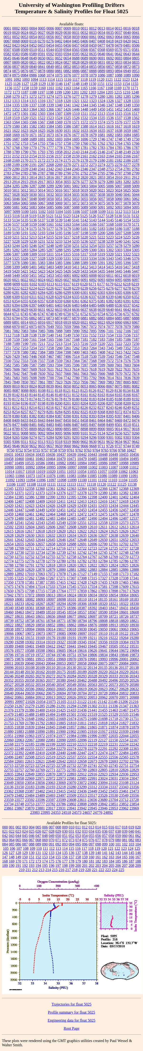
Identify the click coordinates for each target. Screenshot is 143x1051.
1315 (33, 101)
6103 (42, 284)
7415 (118, 352)
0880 (50, 71)
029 (58, 831)
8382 (33, 416)
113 (58, 848)
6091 (84, 280)
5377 (7, 263)
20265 (29, 676)
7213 (58, 344)
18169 (123, 599)
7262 (76, 348)
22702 (124, 761)
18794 (82, 621)
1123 (126, 79)
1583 (41, 126)
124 (130, 848)
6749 (58, 314)
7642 (16, 373)
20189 (82, 672)
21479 (9, 714)
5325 (16, 258)
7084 (33, 331)
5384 (50, 263)
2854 (110, 177)
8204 (84, 403)
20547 (61, 685)
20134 (92, 668)
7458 (41, 356)
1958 (58, 152)
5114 (135, 212)
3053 (50, 182)
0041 (135, 33)
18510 (50, 612)
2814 (33, 177)
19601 (50, 650)
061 (131, 836)
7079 (127, 327)
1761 (93, 143)
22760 (29, 770)
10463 (40, 459)
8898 (84, 429)
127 (11, 853)
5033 (58, 194)
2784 (16, 173)
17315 (92, 578)
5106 (76, 212)
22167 (134, 740)
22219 (103, 744)
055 (91, 836)
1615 (101, 126)
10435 (40, 454)
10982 (61, 463)
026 (38, 831)
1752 (16, 143)
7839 (135, 378)
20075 (103, 663)
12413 (82, 501)
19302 (29, 642)
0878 (41, 71)
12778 (40, 561)
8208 (118, 403)
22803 (92, 770)
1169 (117, 88)
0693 (118, 58)
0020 (16, 33)
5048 (33, 199)
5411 (75, 267)
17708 (29, 591)
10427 (131, 450)
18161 (113, 599)
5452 (41, 275)
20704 (82, 693)
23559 (9, 800)
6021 (16, 280)
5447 (135, 271)
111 (45, 848)
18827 (19, 625)
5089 (84, 207)
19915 (40, 659)
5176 (41, 229)
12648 (82, 540)
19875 (9, 659)
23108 (124, 783)
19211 (92, 638)
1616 (110, 126)
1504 (50, 114)
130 (31, 853)
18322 (124, 604)
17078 (61, 574)
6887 (127, 318)
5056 (93, 199)
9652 (33, 446)
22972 (50, 778)
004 (31, 827)
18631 (19, 616)
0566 (84, 50)
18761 (40, 621)
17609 (124, 587)
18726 (124, 616)
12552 (92, 523)
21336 (113, 706)
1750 (135, 139)
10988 (124, 463)
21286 (50, 706)
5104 (59, 212)
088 (31, 844)
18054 (113, 595)
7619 (101, 369)
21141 (92, 702)
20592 (19, 689)
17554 (92, 587)
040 (131, 831)
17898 (113, 591)
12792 (40, 565)
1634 (93, 131)
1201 (75, 92)
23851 (113, 804)
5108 (93, 212)
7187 (135, 339)
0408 (101, 41)
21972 (40, 736)
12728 (134, 548)
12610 (92, 527)
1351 (7, 109)
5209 (135, 233)
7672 (127, 373)
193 (31, 865)
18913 (113, 625)
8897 (76, 429)
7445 (24, 356)
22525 (61, 757)
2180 (101, 160)
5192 (33, 233)
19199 (82, 638)
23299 (82, 787)
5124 (75, 216)
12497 (124, 518)
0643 (127, 54)
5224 (118, 237)
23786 (61, 804)
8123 (75, 391)
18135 (102, 599)
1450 (101, 109)
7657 (58, 373)
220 (88, 870)
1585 (58, 126)
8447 (58, 420)
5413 (93, 267)
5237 (93, 241)
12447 (19, 510)
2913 (7, 182)
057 (105, 836)
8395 (110, 416)
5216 (58, 237)
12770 (124, 557)
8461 (93, 420)
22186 (40, 744)
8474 (135, 420)
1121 (109, 79)
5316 (76, 254)
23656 (92, 800)
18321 (113, 604)
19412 (50, 646)
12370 (9, 493)
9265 (16, 437)
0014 (110, 28)
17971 (19, 595)
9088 (24, 433)
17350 (9, 582)
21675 (82, 719)
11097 (51, 480)
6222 (16, 288)
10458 (9, 459)
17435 (103, 582)
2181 (110, 160)
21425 (61, 710)
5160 (41, 224)
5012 (24, 190)
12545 (50, 523)
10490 (113, 459)
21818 (103, 723)
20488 (92, 680)
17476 (19, 587)
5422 (33, 271)
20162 (40, 672)
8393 (93, 416)
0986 (33, 75)
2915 (24, 182)
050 (58, 836)
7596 (76, 365)
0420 (127, 41)
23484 (29, 795)
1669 (16, 135)
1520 (24, 118)
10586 (40, 463)
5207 (118, 233)
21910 (92, 731)
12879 (50, 570)
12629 (19, 535)
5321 (118, 254)
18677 (71, 616)
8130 (118, 391)
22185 (29, 744)
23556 (134, 795)
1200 (67, 92)
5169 (118, 224)
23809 (92, 804)
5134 (16, 220)
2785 (24, 173)
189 (5, 865)
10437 (61, 454)
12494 (103, 518)
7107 (135, 331)
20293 (82, 676)
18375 (61, 608)
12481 (29, 518)
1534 (93, 118)
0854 (84, 67)
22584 (9, 761)
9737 (118, 446)
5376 (135, 258)
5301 (101, 250)
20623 (103, 689)
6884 (110, 318)
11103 (112, 480)
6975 (33, 327)
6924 (110, 322)
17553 (82, 587)
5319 (101, 254)
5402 (41, 267)
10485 (92, 459)
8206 (101, 403)
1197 (41, 92)
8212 (16, 408)
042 (5, 836)
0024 (24, 33)
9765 (105, 450)
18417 (113, 608)
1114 (51, 79)
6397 (33, 305)
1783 (101, 148)
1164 (75, 88)
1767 (7, 148)
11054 (81, 472)
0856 (101, 67)
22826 (124, 770)
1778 (58, 148)
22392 (19, 753)
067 (31, 840)
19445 (92, 646)
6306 (127, 293)
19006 (40, 629)
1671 (33, 135)
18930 (134, 625)
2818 (67, 177)
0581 (135, 50)
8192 (135, 399)
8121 (67, 391)
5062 (135, 199)
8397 (118, 416)
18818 (113, 621)
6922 (93, 322)
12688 (71, 544)
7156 (127, 335)
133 (51, 853)
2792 (84, 173)
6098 (7, 284)
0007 (58, 28)
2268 (50, 165)
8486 (67, 425)
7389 (50, 352)
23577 (19, 800)
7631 (127, 369)
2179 (93, 160)
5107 (84, 212)
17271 (61, 578)
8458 (84, 420)
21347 (124, 706)
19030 (82, 629)
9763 (87, 450)
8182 (84, 399)
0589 (33, 54)
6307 (135, 293)
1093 (26, 79)
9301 (110, 437)
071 (58, 840)
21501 (71, 714)
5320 (110, 254)
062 (138, 836)
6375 (93, 301)
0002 (16, 28)
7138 (33, 335)
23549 (124, 795)
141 (105, 853)
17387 (40, 582)
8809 (33, 429)
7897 (50, 382)
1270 (16, 96)
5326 (24, 258)
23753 (29, 804)
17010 (29, 574)
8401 (127, 416)
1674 (58, 135)
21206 (123, 702)
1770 (33, 148)
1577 (127, 122)
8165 (118, 395)
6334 (67, 297)
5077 (118, 203)
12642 (19, 540)
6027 (67, 280)
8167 (135, 395)
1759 (76, 143)
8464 (101, 420)
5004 (93, 186)
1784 (110, 148)
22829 (134, 770)
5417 (127, 267)
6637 (84, 310)
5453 (50, 275)
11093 (20, 480)
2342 (50, 169)
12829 (29, 570)
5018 (76, 190)
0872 (127, 67)
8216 (50, 408)
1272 (33, 96)
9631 (101, 442)
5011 (15, 190)
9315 (50, 442)
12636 (92, 535)
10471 (71, 459)
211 (28, 870)
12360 (40, 489)
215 (55, 870)
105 (6, 848)
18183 (134, 599)
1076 (67, 75)
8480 (24, 425)
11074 (40, 476)
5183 (101, 229)
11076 (50, 476)
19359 (113, 642)
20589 (9, 689)
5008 (127, 186)
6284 (41, 293)
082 (131, 840)
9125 (93, 433)
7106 (127, 331)
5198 (84, 233)
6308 (7, 297)
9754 (28, 450)
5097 (7, 212)
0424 (24, 45)
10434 (29, 454)
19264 (124, 638)
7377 (7, 352)
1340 (58, 105)
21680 (92, 719)
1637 (110, 131)
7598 (93, 365)
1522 (41, 118)
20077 (113, 663)
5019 (84, 190)
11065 (9, 476)
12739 (61, 552)
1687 (16, 139)
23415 (61, 791)
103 (131, 844)
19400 (19, 646)
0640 (101, 54)
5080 (7, 207)
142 (111, 853)
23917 (50, 808)
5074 (93, 203)
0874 (7, 71)
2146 (101, 152)
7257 (41, 348)
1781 (84, 148)
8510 (127, 425)
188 (138, 861)
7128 (24, 335)
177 (65, 861)
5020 (93, 190)
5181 (84, 229)
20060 (92, 663)
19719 (29, 655)
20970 (113, 697)
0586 (24, 54)
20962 (103, 697)
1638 (118, 131)
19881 (29, 659)
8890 (58, 429)
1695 (76, 139)
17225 (19, 578)
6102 (33, 284)
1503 (41, 114)
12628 (9, 535)
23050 (19, 783)
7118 (15, 335)
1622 (16, 131)
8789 (16, 429)
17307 (71, 578)
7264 (93, 348)
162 (105, 857)
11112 (61, 484)
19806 (92, 655)
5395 (118, 263)
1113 (43, 79)
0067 (7, 41)
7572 (110, 361)
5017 (67, 190)
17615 (134, 587)
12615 (9, 531)
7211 (41, 344)
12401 (113, 497)
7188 (7, 344)
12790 (19, 565)
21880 (9, 731)
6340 (118, 297)
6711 (15, 314)
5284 (33, 250)
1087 (110, 75)
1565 (24, 122)
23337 (113, 787)
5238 (101, 241)
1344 (84, 105)
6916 (41, 322)
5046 (16, 199)
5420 (16, 271)
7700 (50, 378)
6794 (16, 318)
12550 (71, 523)
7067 (84, 327)
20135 (102, 668)
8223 (76, 408)
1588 (84, 126)
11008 (123, 467)
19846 (124, 655)
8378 (7, 416)
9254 (110, 433)
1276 (67, 96)
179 (78, 861)
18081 (19, 599)
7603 (127, 365)
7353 (135, 348)
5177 (50, 229)
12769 (113, 557)
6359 (58, 301)
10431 (9, 454)
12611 (102, 527)
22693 (113, 761)
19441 (71, 646)
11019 (40, 472)
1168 (109, 88)
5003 (84, 186)
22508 (29, 757)
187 (131, 861)
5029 (24, 194)
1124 (134, 79)
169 (11, 861)
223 (108, 870)
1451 (110, 109)
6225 (41, 288)
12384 (9, 497)
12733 (29, 552)
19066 (9, 633)
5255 (101, 246)
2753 (110, 169)
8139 (7, 395)
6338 (101, 297)
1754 (33, 143)
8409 (16, 420)
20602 (40, 689)
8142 (16, 395)
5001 (67, 186)
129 (25, 853)
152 (38, 857)
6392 (135, 301)
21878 (124, 727)
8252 (135, 408)
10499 (19, 463)
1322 (84, 101)
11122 (111, 484)
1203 (92, 92)
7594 (58, 365)
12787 (134, 561)
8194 (16, 403)
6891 (16, 322)
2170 (24, 160)
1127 (25, 84)
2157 (58, 156)
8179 (67, 399)
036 (105, 831)
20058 (82, 663)
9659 (58, 446)
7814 (110, 378)
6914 (24, 322)
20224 (113, 672)
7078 (118, 327)
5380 (24, 263)
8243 (110, 408)
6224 (33, 288)
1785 (118, 148)
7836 (127, 378)
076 (91, 840)
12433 (103, 506)
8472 (127, 420)
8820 (41, 429)
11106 (11, 484)
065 (18, 840)
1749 (127, 139)
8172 (16, 399)
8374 (127, 412)
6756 (118, 314)
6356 (33, 301)
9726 (110, 446)
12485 (71, 518)
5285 (41, 250)
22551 (82, 757)
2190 (24, 165)
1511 (84, 114)
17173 (124, 574)
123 (124, 848)
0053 (24, 37)
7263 (84, 348)
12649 (92, 540)
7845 (7, 382)
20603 (50, 689)
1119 (92, 79)
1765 (127, 143)
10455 (124, 454)
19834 (103, 655)
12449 (40, 510)
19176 (50, 638)
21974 (50, 736)
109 (32, 848)
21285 (40, 706)
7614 (76, 369)
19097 (82, 633)
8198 (41, 403)
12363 (71, 489)
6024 (41, 280)
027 (45, 831)
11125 (122, 484)
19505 (113, 646)
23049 (9, 783)
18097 (51, 599)
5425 (58, 271)
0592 (50, 54)
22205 (61, 744)
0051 (7, 37)
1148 (75, 84)
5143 (93, 220)
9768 (122, 450)
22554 (92, 757)
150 (25, 857)
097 (91, 844)
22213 (82, 744)
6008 (93, 275)
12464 (50, 514)
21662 (40, 719)
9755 (36, 450)
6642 (127, 310)
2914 (16, 182)
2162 (93, 156)
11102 (102, 480)
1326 (110, 101)
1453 (127, 109)
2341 (41, 169)
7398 (67, 352)
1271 (24, 96)
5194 (50, 233)
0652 (58, 58)
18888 (103, 625)
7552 (16, 361)
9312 (33, 442)
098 (98, 844)
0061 (93, 37)
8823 (50, 429)
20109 (40, 668)
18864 (82, 625)
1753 (24, 143)
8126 (92, 391)
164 (118, 857)
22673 (92, 761)
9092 (41, 433)
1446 (76, 109)
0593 (58, 54)
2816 (50, 177)
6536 (118, 305)
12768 (103, 557)
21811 (81, 723)
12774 (9, 561)
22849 (29, 774)
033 (85, 831)
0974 (7, 75)
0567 (93, 50)
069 (45, 840)
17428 (82, 582)
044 (18, 836)
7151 (84, 335)
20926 (71, 697)
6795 (24, 318)
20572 (103, 685)
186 (125, 861)
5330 (58, 258)
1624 (33, 131)
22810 (113, 770)
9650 (24, 446)
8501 (118, 425)
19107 (92, 633)
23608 (71, 800)
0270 (41, 41)
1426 (67, 109)
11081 (61, 476)
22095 (71, 740)
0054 (33, 37)
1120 (100, 79)
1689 (33, 139)
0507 (7, 50)
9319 (67, 442)
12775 (19, 561)
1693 (58, 139)
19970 (71, 659)
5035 (76, 194)
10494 (124, 459)
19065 (134, 629)
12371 (19, 493)
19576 (9, 650)
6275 (101, 288)
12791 (29, 565)
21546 (134, 714)
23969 (134, 808)
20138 (134, 668)
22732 (71, 766)
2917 (41, 182)
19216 (103, 638)
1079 (93, 75)
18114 (92, 599)
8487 (76, 425)
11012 (133, 467)
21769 (19, 723)
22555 (103, 757)
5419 (7, 271)
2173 (50, 160)
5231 (41, 241)
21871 (103, 727)
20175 (61, 672)
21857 (71, 727)
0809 (16, 62)
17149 (92, 574)
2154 (33, 156)
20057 (71, 663)
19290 (9, 642)
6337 (93, 297)
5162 (58, 224)
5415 (110, 267)
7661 (76, 373)
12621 (71, 531)
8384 (50, 416)
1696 (84, 139)
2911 (127, 177)
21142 (102, 702)
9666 (84, 446)
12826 (134, 565)
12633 (61, 535)
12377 (71, 493)
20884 (29, 697)
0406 (84, 41)
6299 (67, 293)
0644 (135, 54)
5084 (41, 207)
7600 (110, 365)
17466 (134, 582)
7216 (84, 344)
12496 (113, 518)
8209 (127, 403)
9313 (41, 442)
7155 (118, 335)
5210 (7, 237)
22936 (124, 774)
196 (51, 865)
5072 (76, 203)
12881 (71, 570)
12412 (71, 501)
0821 (33, 62)
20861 (19, 697)
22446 (71, 753)
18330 (134, 604)
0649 (33, 58)
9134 (101, 433)
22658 (82, 761)
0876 (24, 71)
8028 (41, 386)
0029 (58, 33)
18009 (40, 595)
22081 (50, 740)
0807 (7, 62)
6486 (101, 305)
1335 (16, 105)
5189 (7, 233)
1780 (76, 148)
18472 (29, 612)
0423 (16, 45)
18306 (82, 604)
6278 (127, 288)
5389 (84, 263)
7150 (75, 335)
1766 (135, 143)
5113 (127, 212)
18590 (103, 612)
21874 (113, 727)
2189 (16, 165)
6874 (58, 318)
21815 (92, 723)
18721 (113, 616)
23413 (50, 791)
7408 (101, 352)
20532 (29, 685)
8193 (7, 403)
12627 (134, 531)
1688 (24, 139)
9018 (135, 429)
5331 (67, 258)
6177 (101, 284)
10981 (50, 463)
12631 (40, 535)
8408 (7, 420)
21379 (19, 710)
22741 (92, 766)
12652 (124, 540)
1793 (41, 152)
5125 (84, 216)
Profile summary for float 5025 (71, 1012)
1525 (67, 118)
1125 (8, 84)
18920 (124, 625)
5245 (24, 246)
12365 (92, 489)
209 (138, 865)
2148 (118, 152)
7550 (7, 361)
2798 (127, 173)
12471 (71, 514)
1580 (16, 126)
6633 (58, 310)
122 (117, 848)
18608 (134, 612)
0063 (110, 37)
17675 (19, 591)
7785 (84, 378)
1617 (118, 126)
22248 (19, 749)
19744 (50, 655)
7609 (33, 369)
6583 (7, 310)
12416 (103, 501)
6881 (84, 318)
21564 (9, 719)
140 (98, 853)
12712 (40, 548)
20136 (113, 668)
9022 (7, 433)
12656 (29, 544)
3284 (7, 186)
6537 (127, 305)
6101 (25, 284)
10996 (61, 467)
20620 (92, 689)
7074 (101, 327)
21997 (103, 736)
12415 (92, 501)
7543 (110, 356)
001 (11, 827)
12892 (19, 574)
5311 (50, 254)
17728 (50, 591)
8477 (16, 425)
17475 (9, 587)
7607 (24, 369)
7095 (93, 331)
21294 (71, 706)
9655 (41, 446)
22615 (29, 761)
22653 (71, 761)
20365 (40, 680)
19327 (61, 642)
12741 (71, 552)
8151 (67, 395)
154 (51, 857)
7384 (41, 352)
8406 (135, 416)
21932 (113, 731)
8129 (110, 391)
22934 (113, 774)
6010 (101, 275)
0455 (58, 45)
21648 (29, 719)
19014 (50, 629)
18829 (29, 625)
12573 (124, 523)
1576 (118, 122)
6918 (58, 322)
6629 (24, 310)
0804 (127, 58)
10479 (82, 459)
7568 (93, 361)
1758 (67, 143)
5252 (84, 246)
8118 (58, 391)
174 (45, 861)
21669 (61, 719)
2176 (76, 160)
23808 (82, 804)
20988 (134, 697)
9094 (50, 433)
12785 (113, 561)
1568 (50, 122)
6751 (76, 314)
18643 (29, 616)
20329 (103, 676)
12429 (71, 506)
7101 (110, 331)
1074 (50, 75)
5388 (76, 263)
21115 (71, 702)
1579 (7, 126)
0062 (101, 37)
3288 (41, 186)
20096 (9, 668)
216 (61, 870)
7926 (67, 382)
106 (12, 848)
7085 (41, 331)
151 (31, 857)
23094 (103, 783)
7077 (110, 327)
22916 (92, 774)
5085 (50, 207)
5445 (118, 271)
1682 (110, 135)
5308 (24, 254)
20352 (9, 680)
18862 (71, 625)
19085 (61, 633)
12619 (50, 531)
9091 (33, 433)
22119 (92, 740)
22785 (71, 770)
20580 (134, 685)
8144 (33, 395)
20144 (9, 672)
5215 (50, 237)
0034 (101, 33)
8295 (67, 412)
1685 (135, 135)
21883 (19, 731)
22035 (113, 736)
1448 (84, 109)
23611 (81, 800)
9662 (76, 446)
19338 (71, 642)
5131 (127, 216)
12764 (82, 557)
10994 (40, 467)
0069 (24, 41)
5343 (110, 258)
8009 (7, 386)
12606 (50, 527)
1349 (127, 105)
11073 (30, 476)
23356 (134, 787)
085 (11, 844)
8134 (127, 391)
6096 (127, 280)
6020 (7, 280)
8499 (110, 425)
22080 (40, 740)
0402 (58, 41)
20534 (40, 685)
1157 (16, 88)
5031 (41, 194)
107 (19, 848)
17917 (124, 591)
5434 (93, 271)
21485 (19, 714)
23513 (82, 795)
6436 (67, 305)
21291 (61, 706)
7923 (58, 382)
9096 (67, 433)
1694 (67, 139)
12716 (61, 548)
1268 (7, 96)
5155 (135, 220)
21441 (92, 710)
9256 (118, 433)
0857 (110, 67)
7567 (84, 361)
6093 (101, 280)
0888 (93, 71)
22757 (19, 770)
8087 (16, 391)
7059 (67, 327)
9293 (76, 437)
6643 (135, 310)
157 (71, 857)
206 (118, 865)
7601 (118, 365)
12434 (113, 506)
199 (71, 865)
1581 (24, 126)
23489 (40, 795)
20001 (124, 659)
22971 (40, 778)
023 (18, 831)
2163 (101, 156)
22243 (9, 749)
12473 (92, 514)
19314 (40, 642)
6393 (7, 305)
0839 (24, 67)
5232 (50, 241)
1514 (110, 114)
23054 (29, 783)
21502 (82, 714)
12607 (61, 527)
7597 (84, 365)
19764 (82, 655)
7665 (93, 373)
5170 (127, 224)
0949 (127, 71)
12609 (82, 527)
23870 (29, 808)
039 (125, 831)
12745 (103, 552)
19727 (40, 655)
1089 (127, 75)
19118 (113, 633)
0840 (33, 67)
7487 (58, 356)
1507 (58, 114)
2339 (24, 169)
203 (98, 865)
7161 (33, 339)
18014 (61, 595)
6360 (67, 301)
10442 (82, 454)
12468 (61, 514)
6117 (67, 284)
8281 (50, 412)
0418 (110, 41)
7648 (33, 373)
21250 (9, 706)
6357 (41, 301)
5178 (58, 229)
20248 (19, 676)
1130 (50, 84)
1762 (101, 143)
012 (85, 827)
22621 (40, 761)
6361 (76, 301)
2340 (33, 169)
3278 (93, 182)
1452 (118, 109)
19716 (19, 655)
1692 (50, 139)
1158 (25, 88)
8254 (16, 412)
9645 (7, 446)
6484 (84, 305)
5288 (58, 250)
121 (111, 848)
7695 (24, 378)
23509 (71, 795)
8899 (93, 429)
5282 (16, 250)
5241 (127, 241)
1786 (127, 148)
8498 (101, 425)
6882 (93, 318)
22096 (82, 740)
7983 (110, 382)
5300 (93, 250)
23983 (35, 812)
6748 (50, 314)
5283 (24, 250)
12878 (40, 570)
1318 (58, 101)
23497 (61, 795)
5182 (93, 229)
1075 (58, 75)
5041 (127, 194)
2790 (67, 173)
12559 (113, 523)
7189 (16, 344)
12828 (19, 570)
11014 (9, 472)
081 (125, 840)
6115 (58, 284)
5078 (127, 203)
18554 (71, 612)
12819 (61, 565)
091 (51, 844)
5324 (7, 258)
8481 (33, 425)
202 (91, 865)
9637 (127, 442)
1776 (41, 148)
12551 (82, 523)
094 (71, 844)
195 (45, 865)
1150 (92, 84)
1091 (9, 79)
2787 (41, 173)
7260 (58, 348)
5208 (127, 233)
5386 (67, 263)
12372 (29, 493)
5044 (135, 194)
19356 (103, 642)
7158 (7, 339)
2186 (127, 160)
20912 (40, 697)
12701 (113, 544)
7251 (7, 348)
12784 (103, 561)
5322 (127, 254)
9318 (58, 442)
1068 (41, 75)
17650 (9, 591)
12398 (92, 497)
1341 (67, 105)
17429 (92, 582)
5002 (76, 186)
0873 (135, 67)
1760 (84, 143)
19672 (124, 650)
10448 (103, 454)
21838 (19, 727)
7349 (118, 348)
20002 (134, 659)
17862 (92, 591)
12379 (92, 493)
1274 (50, 96)
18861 (61, 625)
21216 (133, 702)
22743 (103, 766)
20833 (134, 693)
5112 (118, 212)
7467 (50, 356)
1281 (110, 96)
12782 (82, 561)
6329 (58, 297)
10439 (71, 454)
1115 (59, 79)
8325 (84, 412)
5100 (25, 212)
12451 (61, 510)
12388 (40, 497)
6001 (67, 275)
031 (71, 831)
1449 (93, 109)
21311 (102, 706)
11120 (101, 484)
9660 (67, 446)
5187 (127, 229)
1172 (7, 92)
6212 (118, 284)
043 (11, 836)
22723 (29, 766)
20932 (82, 697)
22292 (113, 749)
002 (18, 827)
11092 (10, 480)
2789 (58, 173)
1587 (76, 126)
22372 (9, 753)
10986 (103, 463)
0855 (93, 67)
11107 (21, 484)
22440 (61, 753)
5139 (58, 220)
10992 (30, 467)
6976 (41, 327)
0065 (127, 37)
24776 (97, 812)
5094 (127, 207)
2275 (110, 165)
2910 (118, 177)
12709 (19, 548)
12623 (92, 531)
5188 (135, 229)
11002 (92, 467)
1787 (135, 148)
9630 (93, 442)
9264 (7, 437)
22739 (82, 766)
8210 (135, 403)
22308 (124, 749)
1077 (76, 75)
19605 (61, 650)
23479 (9, 795)
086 (18, 844)
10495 (134, 459)
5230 (33, 241)
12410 (50, 501)
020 (138, 827)
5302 (110, 250)
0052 (16, 37)
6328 (50, 297)
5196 (67, 233)
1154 (126, 84)
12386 (29, 497)
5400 (24, 267)
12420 (9, 506)
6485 (93, 305)
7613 (67, 369)
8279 (41, 412)
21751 (134, 719)
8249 (127, 408)
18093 (40, 599)
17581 (103, 587)
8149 (58, 395)
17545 (71, 587)
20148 (19, 672)
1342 (76, 105)
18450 (134, 608)
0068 (16, 41)
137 (78, 853)
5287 (50, 250)
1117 (76, 79)
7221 (110, 344)
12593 (19, 527)
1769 (24, 148)
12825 (124, 565)
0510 (33, 50)
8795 (24, 429)
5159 (33, 224)
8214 (33, 408)
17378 (19, 582)
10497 (9, 463)
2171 (33, 160)
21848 (61, 727)
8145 (41, 395)
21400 (40, 710)
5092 (110, 207)
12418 (124, 501)
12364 (82, 489)
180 (85, 861)
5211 (15, 237)
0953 (135, 71)
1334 (7, 105)
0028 (50, 33)
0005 (41, 28)
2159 (76, 156)
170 (18, 861)
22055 (134, 736)
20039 (19, 663)
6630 (33, 310)
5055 (84, 199)
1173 (16, 92)
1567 (41, 122)
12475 (103, 514)
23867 (19, 808)
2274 (101, 165)
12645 (50, 540)
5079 (135, 203)
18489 (40, 612)
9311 (24, 442)
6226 (50, 288)
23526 (103, 795)
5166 (93, 224)
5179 (67, 229)
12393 (61, 497)
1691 (41, 139)
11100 (82, 480)
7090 (76, 331)
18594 (113, 612)
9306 (16, 442)
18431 (124, 608)
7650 (41, 373)
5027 (7, 194)
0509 (24, 50)
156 (65, 857)
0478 (110, 45)
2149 (127, 152)
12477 (124, 514)
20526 (134, 680)
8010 (16, 386)
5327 (33, 258)
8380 (16, 416)
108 (26, 848)
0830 (93, 62)
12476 (113, 514)
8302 (76, 412)
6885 (118, 318)
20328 (92, 676)
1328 (127, 101)
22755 (9, 770)
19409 (40, 646)
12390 (50, 497)
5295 (67, 250)
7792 (93, 378)
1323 (93, 101)
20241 (134, 672)
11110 (41, 484)
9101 (84, 433)
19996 (113, 659)
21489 (40, 714)
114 (64, 848)
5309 (33, 254)
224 (115, 870)
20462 (82, 680)
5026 (135, 190)
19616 (82, 650)
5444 (110, 271)
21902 (71, 731)
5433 (84, 271)
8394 (101, 416)
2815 (41, 177)
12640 (134, 535)
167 (138, 857)
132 (45, 853)
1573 (93, 122)
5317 (84, 254)
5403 (50, 267)
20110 (50, 668)
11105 (133, 480)
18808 (103, 621)
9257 (127, 433)
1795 (50, 152)
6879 (76, 318)
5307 (16, 254)
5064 (16, 203)
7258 (50, 348)
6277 (118, 288)
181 (91, 861)
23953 (113, 808)
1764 (118, 143)
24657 (87, 812)
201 (85, 865)
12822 (92, 565)
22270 (61, 749)
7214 (67, 344)
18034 (92, 595)
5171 (135, 224)
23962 (124, 808)
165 (125, 857)
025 (31, 831)
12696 (92, 544)
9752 (19, 450)
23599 (61, 800)
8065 (93, 386)
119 (97, 848)
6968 (7, 327)
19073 (40, 633)
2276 (118, 165)
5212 (24, 237)
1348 (118, 105)
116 (78, 848)
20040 (29, 663)
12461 (29, 514)
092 (58, 844)
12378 (82, 493)
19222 (113, 638)
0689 (84, 58)
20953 (92, 697)
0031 (76, 33)
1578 (135, 122)
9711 (101, 446)
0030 (67, 33)
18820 (124, 621)
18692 (82, 616)
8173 (24, 399)
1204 (101, 92)
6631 (41, 310)
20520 (124, 680)
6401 (50, 305)
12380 (103, 493)
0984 (24, 75)
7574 (118, 361)
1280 (101, 96)
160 (91, 857)
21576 (19, 719)
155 (58, 857)
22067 (29, 740)
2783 (7, 173)
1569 (58, 122)
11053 (71, 472)
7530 (93, 356)
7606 (16, 369)
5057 (101, 199)
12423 (29, 506)
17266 (40, 578)
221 (95, 870)
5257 (110, 246)
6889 (7, 322)
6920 (76, 322)
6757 (127, 314)
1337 (33, 105)
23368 (19, 791)
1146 (58, 84)
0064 (118, 37)
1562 (135, 118)
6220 (7, 288)
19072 (30, 633)
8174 (33, 399)
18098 (61, 599)
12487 (82, 518)
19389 (9, 646)
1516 (127, 114)
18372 (50, 608)
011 (78, 827)
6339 (110, 297)
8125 (84, 391)
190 (11, 865)
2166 (127, 156)
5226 (135, 237)
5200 (101, 233)
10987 (113, 463)
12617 (29, 531)
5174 (24, 229)
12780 (61, 561)
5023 (110, 190)
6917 (50, 322)
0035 (110, 33)
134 (58, 853)
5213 (33, 237)
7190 (24, 344)
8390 (67, 416)
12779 (50, 561)
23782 (50, 804)
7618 (93, 369)
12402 (124, 497)
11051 (61, 472)
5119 (32, 216)
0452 (33, 45)
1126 (16, 84)
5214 (41, 237)
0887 (84, 71)
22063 (19, 740)
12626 (124, 531)
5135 (24, 220)
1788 (7, 152)
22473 (92, 753)
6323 (41, 297)
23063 (50, 783)
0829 (84, 62)
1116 (67, 79)
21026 (30, 702)
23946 (103, 808)
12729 (9, 552)
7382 (33, 352)
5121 (50, 216)
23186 (40, 787)
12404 (134, 497)
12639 (124, 535)
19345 (82, 642)
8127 (101, 391)
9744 (127, 446)
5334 (93, 258)
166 (131, 857)
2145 (93, 152)
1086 (101, 75)
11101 (92, 480)
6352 (135, 297)
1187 (24, 92)
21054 (40, 702)
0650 (41, 58)
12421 (19, 506)
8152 (76, 395)
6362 (84, 301)
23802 (71, 804)
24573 (76, 812)
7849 (16, 382)
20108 (30, 668)
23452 (103, 791)
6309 (16, 297)
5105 (67, 212)
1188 (33, 92)
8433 (24, 420)
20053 (61, 663)
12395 (71, 497)
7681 (7, 378)
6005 (84, 275)
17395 (50, 582)
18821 (134, 621)
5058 (110, 199)
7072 (93, 327)
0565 (76, 50)
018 (125, 827)
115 (71, 848)
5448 (7, 275)
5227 (7, 241)
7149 (67, 335)
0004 (33, 28)
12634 (71, 535)
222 (101, 870)
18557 (82, 612)
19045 (92, 629)
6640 (110, 310)
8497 (93, 425)
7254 (33, 348)
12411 (61, 501)
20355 (19, 680)
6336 (84, 297)
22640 (50, 761)
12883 (92, 570)
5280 (135, 246)
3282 (127, 182)
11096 (41, 480)
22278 (82, 749)
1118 (84, 79)
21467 (124, 710)
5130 (118, 216)
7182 (93, 339)
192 (25, 865)
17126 (71, 574)
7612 (58, 369)
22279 (92, 749)
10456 (134, 454)
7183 (101, 339)
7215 (76, 344)
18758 (29, 621)
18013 (50, 595)
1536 (110, 118)
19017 (61, 629)
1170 (126, 88)
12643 (29, 540)
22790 (82, 770)
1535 (101, 118)
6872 (41, 318)
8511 (135, 425)
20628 (124, 689)
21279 (29, 706)
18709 (103, 616)
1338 (41, 105)
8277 (33, 412)
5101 (33, 212)
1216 (126, 92)
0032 (84, 33)
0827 (67, 62)
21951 (9, 736)
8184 (101, 399)
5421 (24, 271)
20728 (103, 693)
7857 (33, 382)
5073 (84, 203)
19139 (9, 638)
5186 (118, 229)
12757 (61, 557)
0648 (24, 58)
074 (78, 840)
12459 (9, 514)
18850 (40, 625)
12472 (82, 514)
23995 (45, 812)
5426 (67, 271)
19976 (82, 659)
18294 (61, 604)
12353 (19, 489)
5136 (33, 220)
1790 (24, 152)
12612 (113, 527)
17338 (124, 578)
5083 (33, 207)
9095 (58, 433)
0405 (76, 41)
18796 (92, 621)
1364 (33, 109)
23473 (134, 791)
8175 (41, 399)
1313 (16, 101)
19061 (113, 629)
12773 (134, 557)
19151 (29, 638)
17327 (103, 578)
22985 (82, 778)
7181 (84, 339)
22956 (9, 778)
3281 (118, 182)
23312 (92, 787)
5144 (101, 220)
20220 (103, 672)
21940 (134, 731)
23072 (82, 783)
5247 (41, 246)
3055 (67, 182)
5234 (67, 241)
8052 (76, 386)
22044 (124, 736)
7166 (58, 339)
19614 (71, 650)
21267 (19, 706)
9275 (41, 437)
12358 (29, 489)
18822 (9, 625)
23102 (113, 783)
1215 (118, 92)
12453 (82, 510)
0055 (41, 37)
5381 (33, 263)
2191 (33, 165)
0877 (33, 71)
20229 (124, 672)
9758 (53, 450)
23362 (9, 791)
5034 (67, 194)
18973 (19, 629)
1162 (58, 88)
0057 (58, 37)
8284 (58, 412)
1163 (67, 88)
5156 (7, 224)
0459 (93, 45)
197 (58, 865)
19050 (103, 629)
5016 (58, 190)
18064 (124, 595)
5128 (110, 216)
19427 (61, 646)
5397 (135, 263)
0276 (50, 41)
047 (38, 836)
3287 (33, 186)
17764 (61, 591)
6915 (33, 322)
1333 (135, 101)
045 (25, 836)
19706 (9, 655)
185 (118, 861)
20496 (113, 680)
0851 (58, 67)
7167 (67, 339)
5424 (50, 271)
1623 (24, 131)
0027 (41, 33)
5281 (7, 250)
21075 (51, 702)
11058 (112, 472)
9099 (76, 433)
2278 (135, 165)
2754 (118, 169)
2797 (118, 173)
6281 (16, 293)
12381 (113, 493)
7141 (58, 335)
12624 (103, 531)
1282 (118, 96)
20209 (92, 672)
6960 (118, 322)
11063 (133, 472)
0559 (58, 50)
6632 (50, 310)
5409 (58, 267)
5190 (16, 233)
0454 (50, 45)
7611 (50, 369)
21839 (29, 727)
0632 (84, 54)
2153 (24, 156)
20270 (40, 676)
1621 (7, 131)
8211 (7, 408)
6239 (84, 288)
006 (45, 827)
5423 (41, 271)
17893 (103, 591)
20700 (71, 693)
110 (39, 848)
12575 (134, 523)
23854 (134, 804)
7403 (84, 352)
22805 (103, 770)
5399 (16, 267)
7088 (58, 331)
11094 (30, 480)
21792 (40, 723)
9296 (93, 437)
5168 (110, 224)
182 (98, 861)
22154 (124, 740)
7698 (33, 378)
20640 (9, 693)
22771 (50, 770)
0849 (50, 67)
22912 (82, 774)
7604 (135, 365)
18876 (92, 625)
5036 (84, 194)
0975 (16, 75)
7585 (16, 365)
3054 (58, 182)
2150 (135, 152)
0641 (110, 54)
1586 (67, 126)
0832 (110, 62)
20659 (29, 693)
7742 (67, 378)
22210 (71, 744)
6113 (50, 284)
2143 (76, 152)
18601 (124, 612)
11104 (123, 480)
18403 (103, 608)
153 (45, 857)
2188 (7, 165)
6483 (76, 305)
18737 (134, 616)
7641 (7, 373)
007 (51, 827)
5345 (118, 258)
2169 (16, 160)
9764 (96, 450)
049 (51, 836)
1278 (84, 96)
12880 (61, 570)
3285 (16, 186)
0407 (93, 41)
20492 (103, 680)
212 (35, 870)
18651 (40, 616)
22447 (82, 753)
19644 (113, 650)
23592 (29, 800)
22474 (103, 753)
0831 (101, 62)
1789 (16, 152)
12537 (134, 518)
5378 (16, 263)
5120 (41, 216)
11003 (103, 467)
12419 (134, 501)
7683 (16, 378)
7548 (135, 356)
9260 (135, 433)
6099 (16, 284)
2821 (93, 177)
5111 (110, 212)
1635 (101, 131)
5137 (41, 220)
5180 (76, 229)
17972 (29, 595)
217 (68, 870)
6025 (50, 280)
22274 (71, 749)
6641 (118, 310)
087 (25, 844)
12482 (40, 518)
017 (118, 827)
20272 (50, 676)
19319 (50, 642)
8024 (33, 386)
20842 (9, 697)
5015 (50, 190)
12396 (82, 497)
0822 (41, 62)
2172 (41, 160)
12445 (134, 506)
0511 (41, 50)
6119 (75, 284)
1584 (50, 126)
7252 (16, 348)
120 (104, 848)
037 (111, 831)
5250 (67, 246)
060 (125, 836)
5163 (67, 224)
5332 (76, 258)
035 (98, 831)
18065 (134, 595)
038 (118, 831)
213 (41, 870)
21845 (50, 727)
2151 (7, 156)
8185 (110, 399)
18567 (92, 612)
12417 (113, 501)
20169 (50, 672)
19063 (124, 629)
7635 (135, 369)
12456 (113, 510)
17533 (50, 587)
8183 (93, 399)
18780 (71, 621)
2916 (33, 182)
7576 (127, 361)
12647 (71, 540)
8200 (58, 403)
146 (138, 853)
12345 (9, 489)
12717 (71, 548)
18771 (61, 621)
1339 (50, 105)
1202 (84, 92)
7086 (50, 331)
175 (51, 861)
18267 (40, 604)
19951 (50, 659)
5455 (58, 275)
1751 (7, 143)
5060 (118, 199)
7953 (76, 382)
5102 (42, 212)
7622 (118, 369)
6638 (93, 310)
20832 (124, 693)
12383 (134, 493)
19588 (29, 650)
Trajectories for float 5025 (71, 1004)
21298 (82, 706)
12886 (124, 570)
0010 (76, 28)
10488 (103, 459)
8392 (84, 416)
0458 (84, 45)
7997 (118, 382)
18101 (71, 599)
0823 (50, 62)
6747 (41, 314)
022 (11, 831)
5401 (33, 267)
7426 (7, 356)
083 (138, 840)
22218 (92, 744)
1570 (67, 122)
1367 (58, 109)
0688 (76, 58)
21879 (134, 727)
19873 (134, 655)
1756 (50, 143)
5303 (118, 250)
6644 (7, 314)
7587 (33, 365)
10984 (82, 463)
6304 (110, 293)
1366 (50, 109)
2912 (135, 177)
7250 (135, 344)
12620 (61, 531)
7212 (50, 344)
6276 (110, 288)
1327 (118, 101)
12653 (134, 540)
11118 (91, 484)
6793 (7, 318)
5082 (24, 207)
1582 (33, 126)
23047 (134, 778)
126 (5, 853)
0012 (93, 28)
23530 (113, 795)
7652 (50, 373)
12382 (124, 493)
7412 (110, 352)
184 (111, 861)
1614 (93, 126)
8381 (24, 416)
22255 (29, 749)
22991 (92, 778)
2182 (118, 160)
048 (45, 836)
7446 (33, 356)
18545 (61, 612)
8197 (33, 403)
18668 (61, 616)
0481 (127, 45)
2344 (67, 169)
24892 (108, 812)
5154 (127, 220)
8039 (50, 386)
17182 (134, 574)
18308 (92, 604)
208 (131, 865)
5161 (50, 224)
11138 (132, 484)
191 (18, 865)
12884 (103, 570)
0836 (7, 67)
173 (38, 861)
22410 (40, 753)
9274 (33, 437)
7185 (118, 339)
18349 (19, 608)
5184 (110, 229)
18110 (82, 599)
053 (78, 836)
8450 (67, 420)
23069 (61, 783)
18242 (29, 604)
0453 (41, 45)
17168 (113, 574)
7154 (110, 335)
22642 (61, 761)
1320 (67, 101)
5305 (135, 250)
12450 (50, 510)
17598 (113, 587)
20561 (82, 685)
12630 (29, 535)
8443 (41, 420)
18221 (9, 604)
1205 (109, 92)
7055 (58, 327)
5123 (67, 216)
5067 (41, 203)
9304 (135, 437)
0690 (93, 58)
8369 (110, 412)
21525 (103, 714)
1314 (24, 101)
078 (105, 840)
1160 (42, 88)
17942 (9, 595)
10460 (19, 459)
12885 (113, 570)
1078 (84, 75)
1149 (84, 84)
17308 (82, 578)
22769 (40, 770)
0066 (135, 37)
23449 (92, 791)
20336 (124, 676)
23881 (40, 808)
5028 (16, 194)
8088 (25, 391)
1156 (8, 88)
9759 (62, 450)
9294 (84, 437)
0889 (101, 71)
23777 (40, 804)
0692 (110, 58)
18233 (19, 604)
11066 (19, 476)
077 (98, 840)
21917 (103, 731)
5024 (118, 190)
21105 (61, 702)
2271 (76, 165)
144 (125, 853)
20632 (134, 689)
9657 (50, 446)
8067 (110, 386)
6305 (118, 293)
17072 (50, 574)
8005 (127, 382)
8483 (50, 425)
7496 (67, 356)
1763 (110, 143)
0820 (24, 62)
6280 (7, 293)
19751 (71, 655)
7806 (101, 378)
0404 (67, 41)
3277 (84, 182)
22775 (61, 770)
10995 (51, 467)
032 (78, 831)
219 (81, 870)
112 (51, 848)
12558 (103, 523)
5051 (58, 199)
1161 (50, 88)
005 (38, 827)
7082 (16, 331)
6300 (76, 293)
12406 (9, 501)
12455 (103, 510)
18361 (29, 608)
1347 (110, 105)
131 (38, 853)
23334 (103, 787)
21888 (29, 731)
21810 (71, 723)
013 (91, 827)
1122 (117, 79)
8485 (58, 425)
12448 (29, 510)
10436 (50, 454)
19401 (29, 646)
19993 (103, 659)
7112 (7, 335)
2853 (101, 177)
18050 (103, 595)
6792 (135, 314)
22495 (134, 753)
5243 (7, 246)
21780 (29, 723)
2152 (16, 156)
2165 (118, 156)
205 (111, 865)
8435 (33, 420)
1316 (41, 101)
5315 (67, 254)
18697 (92, 616)
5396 (127, 263)
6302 (93, 293)
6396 (24, 305)
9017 (127, 429)
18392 (92, 608)
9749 (135, 446)
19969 (61, 659)
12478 (134, 514)
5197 (76, 233)
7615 (84, 369)
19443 (82, 646)
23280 (71, 787)
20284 (71, 676)
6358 (50, 301)
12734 (40, 552)
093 (65, 844)
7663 (84, 373)
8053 (84, 386)
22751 (124, 766)
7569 (101, 361)
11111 (51, 484)
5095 (135, 207)
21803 (50, 723)
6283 (33, 293)
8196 (24, 403)
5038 (101, 194)
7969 (101, 382)
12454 (92, 510)
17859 (82, 591)
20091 (134, 663)
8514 (7, 429)
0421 (135, 41)
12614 (134, 527)
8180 (76, 399)
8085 (7, 391)
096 (85, 844)
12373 (40, 493)
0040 (127, 33)
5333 (84, 258)
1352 (16, 109)
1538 (127, 118)
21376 (9, 710)
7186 (127, 339)
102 (125, 844)
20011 (8, 663)
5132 (135, 216)
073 (71, 840)
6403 (58, 305)
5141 (76, 220)
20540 (50, 685)
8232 (93, 408)
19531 (134, 646)
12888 (134, 570)
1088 (118, 75)
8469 (118, 420)
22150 (113, 740)
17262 (29, 578)
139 (91, 853)
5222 (101, 237)
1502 (33, 114)
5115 (7, 216)
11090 (123, 476)
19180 (61, 638)
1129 (42, 84)
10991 (19, 467)
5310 (41, 254)
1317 (50, 101)
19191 (71, 638)
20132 (81, 668)
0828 (76, 62)
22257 (40, 749)
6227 (58, 288)
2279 (7, 169)
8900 (101, 429)
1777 (50, 148)
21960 (19, 736)
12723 (92, 548)
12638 (113, 535)
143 (118, 853)
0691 (101, 58)
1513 (101, 114)
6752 (84, 314)
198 (65, 865)
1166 (92, 88)
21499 (61, 714)
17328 (113, 578)
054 (85, 836)
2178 (84, 160)
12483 (50, 518)
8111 (50, 391)
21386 (29, 710)
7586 (24, 365)
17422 (71, 582)
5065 (24, 203)
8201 (67, 403)
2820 (84, 177)
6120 (84, 284)
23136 (9, 787)
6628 (16, 310)
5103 (50, 212)
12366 (103, 489)
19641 (103, 650)
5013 (33, 190)
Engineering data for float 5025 (71, 1020)
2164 (110, 156)
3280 (110, 182)
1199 (58, 92)
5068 (50, 203)
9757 (45, 450)
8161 (84, 395)
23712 (124, 800)
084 (5, 844)
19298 (19, 642)
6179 (110, 284)
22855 (40, 774)
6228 (67, 288)
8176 (50, 399)
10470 (61, 459)
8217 (58, 408)
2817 (58, 177)
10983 (71, 463)
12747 (113, 552)
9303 (127, 437)
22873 (61, 774)
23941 (71, 808)
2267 (41, 165)
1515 (118, 114)
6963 (127, 322)
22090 (61, 740)
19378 (134, 642)
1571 (76, 122)
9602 (84, 442)
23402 (40, 791)
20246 (9, 676)
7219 (93, 344)
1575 (110, 122)
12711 (29, 548)
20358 (29, 680)
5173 (16, 229)
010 (71, 827)
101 (118, 844)
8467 (110, 420)
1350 (135, 105)
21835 (9, 727)
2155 (41, 156)
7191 (33, 344)
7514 (76, 356)
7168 (76, 339)
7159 (16, 339)
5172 (7, 229)
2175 (67, 160)
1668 (7, 135)
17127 (82, 574)
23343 (124, 787)
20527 (9, 685)
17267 (50, 578)
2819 (76, 177)
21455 (103, 710)
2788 (50, 173)
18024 (71, 595)
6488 (110, 305)
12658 (50, 544)
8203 (76, 403)
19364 (124, 642)
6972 (24, 327)
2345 (76, 169)
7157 (135, 335)
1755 (41, 143)
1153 (117, 84)
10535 (29, 463)
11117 (81, 484)
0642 (118, 54)
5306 (7, 254)
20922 (61, 697)
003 (25, 827)
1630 (58, 131)
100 (111, 844)
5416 (118, 267)
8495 (84, 425)
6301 (84, 293)
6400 (41, 305)
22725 (50, 766)
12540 (9, 523)
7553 (24, 361)
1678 (84, 135)
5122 (58, 216)
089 (38, 844)
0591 (41, 54)
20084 (124, 663)
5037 (93, 194)
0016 (127, 28)
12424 (40, 506)
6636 (76, 310)
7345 (110, 348)
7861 (41, 382)
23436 (82, 791)
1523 (50, 118)
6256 (93, 288)
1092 (17, 79)
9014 (118, 429)
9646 (16, 446)
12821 (82, 565)
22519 (50, 757)
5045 (7, 199)
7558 (50, 361)
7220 (101, 344)
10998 (82, 467)
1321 (76, 101)
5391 (101, 263)
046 (31, 836)
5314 (58, 254)
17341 (134, 578)
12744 (92, 552)
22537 (71, 757)
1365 (41, 109)
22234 (124, 744)
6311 (33, 297)
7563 (67, 361)
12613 (124, 527)
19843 (113, 655)
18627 (9, 616)
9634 (118, 442)
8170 (7, 399)
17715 (40, 591)
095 (78, 844)
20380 (61, 680)
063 (5, 840)
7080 (135, 327)
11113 (71, 484)
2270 (67, 165)
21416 (50, 710)
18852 (50, 625)
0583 (16, 54)
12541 (19, 523)
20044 (50, 663)
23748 (19, 804)
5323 (135, 254)
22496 (9, 757)
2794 (93, 173)
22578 (134, 757)
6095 (118, 280)
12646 (61, 540)
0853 (76, 67)
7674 (135, 373)
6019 (135, 275)
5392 (110, 263)
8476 (7, 425)
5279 (127, 246)
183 (105, 861)
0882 (67, 71)
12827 (9, 570)
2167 (135, 156)
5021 (101, 190)
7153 (101, 335)
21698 (103, 719)
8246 (118, 408)
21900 (61, 731)
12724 (103, 548)
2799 (135, 173)
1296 (135, 96)
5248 (50, 246)
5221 (93, 237)
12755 (50, 557)
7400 (76, 352)
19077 (51, 633)
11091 (133, 476)
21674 (71, 719)
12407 (19, 501)
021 (5, 831)
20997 (19, 702)
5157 (16, 224)
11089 (112, 476)
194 (38, 865)
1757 (58, 143)
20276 (61, 676)
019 (131, 827)
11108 (31, 484)
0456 (67, 45)
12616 (19, 531)
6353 (7, 301)
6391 (127, 301)
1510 (76, 114)
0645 (7, 58)
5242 (135, 241)
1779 (67, 148)
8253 (7, 412)
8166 (127, 395)
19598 (40, 650)
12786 (124, 561)
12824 (113, 565)
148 (11, 857)
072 (65, 840)
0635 (93, 54)
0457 (76, 45)
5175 (33, 229)
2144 (84, 152)
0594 (67, 54)
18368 (40, 608)
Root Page (71, 1028)
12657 (40, 544)
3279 (101, 182)
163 (111, 857)
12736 (50, 552)
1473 (16, 114)
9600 (76, 442)
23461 (124, 791)
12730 (19, 552)
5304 (127, 250)
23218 (61, 787)
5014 (41, 190)
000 (5, 827)
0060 (84, 37)
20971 (124, 697)
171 (25, 861)
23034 (124, 778)
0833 (118, 62)
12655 (19, 544)
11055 (92, 472)
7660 (67, 373)
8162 (93, 395)
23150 (19, 787)
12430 (82, 506)
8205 (93, 403)
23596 (40, 800)
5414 (101, 267)
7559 (58, 361)
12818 (50, 565)
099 (105, 844)
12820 (71, 565)
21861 (82, 727)
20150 (29, 672)
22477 (113, 753)
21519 (92, 714)
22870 (50, 774)
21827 (124, 723)
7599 (101, 365)
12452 (71, 510)
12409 (40, 501)
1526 (76, 118)
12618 (40, 531)
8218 (67, 408)
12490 (92, 518)
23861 (9, 808)
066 (25, 840)
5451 (33, 275)
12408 (29, 501)
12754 (40, 557)
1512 (93, 114)
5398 (7, 267)
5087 (67, 207)
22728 (61, 766)
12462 (40, 514)
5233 (58, 241)
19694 (134, 650)
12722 (82, 548)
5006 (110, 186)
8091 (33, 391)
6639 (101, 310)
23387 (29, 791)
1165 (84, 88)
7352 (127, 348)
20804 (113, 693)
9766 (113, 450)
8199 (50, 403)
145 (131, 853)
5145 (110, 220)
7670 (118, 373)
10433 (19, 454)
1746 (101, 139)
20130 (71, 668)
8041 (58, 386)
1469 (135, 109)
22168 (9, 744)
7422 (127, 352)
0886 (76, 71)
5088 (76, 207)
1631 (67, 131)
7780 (76, 378)
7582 (7, 365)
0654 (67, 58)
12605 (40, 527)
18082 (30, 599)
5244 (16, 246)
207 (125, 865)
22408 (29, 753)
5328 (41, 258)
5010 (7, 190)
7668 (110, 373)
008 (58, 827)
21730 (124, 719)
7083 (24, 331)
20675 (50, 693)
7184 (110, 339)
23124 (134, 783)
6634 (67, 310)
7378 (16, 352)
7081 (7, 331)
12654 (9, 544)
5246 (33, 246)
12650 (103, 540)
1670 (24, 135)
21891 (50, 731)
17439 (113, 582)
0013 (101, 28)
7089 (67, 331)
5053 (76, 199)
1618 (127, 126)
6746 (33, 314)
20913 (50, 697)
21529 (113, 714)
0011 (84, 28)
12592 (9, 527)
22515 (40, 757)
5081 (16, 207)
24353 (56, 812)
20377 (50, 680)
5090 (93, 207)
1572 (84, 122)
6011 (110, 275)
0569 (110, 50)
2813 (24, 177)
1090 (135, 75)
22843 (19, 774)
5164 (76, 224)
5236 (84, 241)
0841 (41, 67)
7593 (50, 365)
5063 (7, 203)
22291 (103, 749)
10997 (71, 467)
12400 (103, 497)
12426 (50, 506)
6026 (58, 280)
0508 (16, 50)
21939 (124, 731)
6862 (33, 318)
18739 (9, 621)
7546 (118, 356)
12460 (19, 514)
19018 (71, 629)
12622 (82, 531)
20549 (71, 685)
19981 (92, 659)
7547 (127, 356)
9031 (16, 433)
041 (138, 831)
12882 (82, 570)
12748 (124, 552)
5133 (7, 220)
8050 (67, 386)
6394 (16, 305)
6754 (101, 314)
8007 (135, 382)
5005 (101, 186)
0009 (67, 28)
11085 (92, 476)
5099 (16, 212)
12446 (9, 510)
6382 (110, 301)
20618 (71, 689)
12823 (103, 565)
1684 (127, 135)
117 (84, 848)
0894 (118, 71)
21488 (29, 714)
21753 (9, 723)
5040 (118, 194)
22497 (19, 757)
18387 (82, 608)
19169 (40, 638)
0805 (135, 58)
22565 (124, 757)
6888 (135, 318)
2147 (110, 152)
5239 (110, 241)
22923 (103, 774)
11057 (102, 472)
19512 (124, 646)
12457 (124, 510)
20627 (113, 689)
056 (98, 836)
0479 (118, 45)
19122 (123, 633)
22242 (134, 744)
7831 (118, 378)
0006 (50, 28)
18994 (29, 629)
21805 (61, 723)
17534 (61, 587)
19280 (134, 638)
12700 (103, 544)
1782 (93, 148)
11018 (30, 472)
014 (98, 827)
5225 (127, 237)
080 (118, 840)
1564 (16, 122)
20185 (71, 672)
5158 (24, 224)
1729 (93, 139)
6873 (50, 318)
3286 (24, 186)
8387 (58, 416)
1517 (135, 114)
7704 (58, 378)
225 (121, 870)
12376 (61, 493)
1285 (127, 96)
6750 (67, 314)
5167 (101, 224)
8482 (41, 425)
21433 (71, 710)
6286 (58, 293)
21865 (92, 727)
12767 (92, 557)
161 (98, 857)
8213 (24, 408)
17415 (61, 582)
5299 (84, 250)
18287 (50, 604)
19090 (71, 633)
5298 (76, 250)
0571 (127, 50)
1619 (135, 126)
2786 (33, 173)
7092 (84, 331)
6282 (24, 293)
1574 (101, 122)
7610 (41, 369)
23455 (113, 791)
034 (91, 831)
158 (78, 857)
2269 (58, 165)
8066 (101, 386)
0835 (135, 62)
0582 (7, 54)
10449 (113, 454)
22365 (134, 749)
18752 (19, 621)
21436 (82, 710)
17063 (40, 574)
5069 (58, 203)
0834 (127, 62)
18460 (9, 612)
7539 (101, 356)
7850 (24, 382)
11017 (19, 472)
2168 (7, 160)
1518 (7, 118)
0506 (135, 45)
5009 (135, 186)
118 (91, 848)
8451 (76, 420)
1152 (109, 84)
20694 (61, 693)
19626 (92, 650)
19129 (134, 633)
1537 (118, 118)
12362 (61, 489)
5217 (67, 237)
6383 (118, 301)
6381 (101, 301)
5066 (33, 203)
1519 (16, 118)
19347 (92, 642)
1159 (33, 88)
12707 (134, 544)
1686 (7, 139)
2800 (7, 177)
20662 (40, 693)
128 (18, 853)
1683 (118, 135)
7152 (92, 335)
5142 (84, 220)
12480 (19, 518)
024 (25, 831)
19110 (103, 633)
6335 (76, 297)
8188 (118, 399)
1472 (7, 114)
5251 (76, 246)
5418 (135, 267)
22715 (9, 766)
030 (65, 831)
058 (111, 836)
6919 (67, 322)
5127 (101, 216)
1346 (101, 105)
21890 (40, 731)
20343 (134, 676)
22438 (50, 753)
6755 (110, 314)
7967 (93, 382)
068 (38, 840)
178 (71, 861)
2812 (16, 177)
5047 (24, 199)
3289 (50, 186)
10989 (134, 463)
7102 (118, 331)
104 (138, 844)
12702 (124, 544)
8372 (118, 412)
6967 (135, 322)
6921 (84, 322)
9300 (101, 437)
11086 (102, 476)
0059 (76, 37)
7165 (50, 339)
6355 (24, 301)
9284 (50, 437)
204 (105, 865)
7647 (24, 373)
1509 (67, 114)
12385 (19, 497)
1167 (101, 88)
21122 (81, 702)
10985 (92, 463)
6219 (135, 284)
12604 (29, 527)
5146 (118, 220)
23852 (124, 804)
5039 (110, 194)
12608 (71, 527)
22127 (103, 740)
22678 (103, 761)
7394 (58, 352)
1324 (101, 101)
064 (11, 840)
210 (21, 870)
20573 (113, 685)
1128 (33, 84)
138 (85, 853)
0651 (50, 58)
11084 (81, 476)
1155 (134, 84)
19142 (19, 638)
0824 (58, 62)
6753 (93, 314)
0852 (67, 67)
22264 (50, 749)
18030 (82, 595)
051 (65, 836)
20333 (113, 676)
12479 (9, 518)
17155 (103, 574)
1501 (24, 114)
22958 (19, 778)
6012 (118, 275)
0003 (24, 28)
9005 (110, 429)
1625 (41, 131)
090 (45, 844)
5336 (101, 258)
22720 (19, 766)
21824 (113, 723)
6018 (127, 275)
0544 (50, 50)
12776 (29, 561)
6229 (76, 288)
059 (118, 836)
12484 (61, 518)
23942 (82, 808)
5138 (50, 220)
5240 (118, 241)
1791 (33, 152)
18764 (50, 621)
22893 (71, 774)
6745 (24, 314)
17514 (40, 587)
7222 (118, 344)
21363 (134, 706)
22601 (19, 761)
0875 (16, 71)
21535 (124, 714)
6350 (127, 297)
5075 (101, 203)
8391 (76, 416)
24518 (66, 812)
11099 (71, 480)
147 (5, 857)
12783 (92, 561)
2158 (67, 156)
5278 (118, 246)
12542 (29, 523)
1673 (50, 135)
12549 (61, 523)
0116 (33, 41)
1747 (110, 139)
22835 (9, 774)
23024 (103, 778)
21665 (50, 719)
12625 (113, 531)
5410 (67, 267)
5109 (101, 212)
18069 (9, 599)
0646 (16, 58)
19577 (19, 650)
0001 (7, 28)
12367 (113, 489)
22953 (134, 774)
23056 (40, 783)
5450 (24, 275)
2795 (101, 173)
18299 (71, 604)
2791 (76, 173)
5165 (84, 224)
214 (48, 870)
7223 (127, 344)
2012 (67, 152)
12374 (50, 493)
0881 (58, 71)
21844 (40, 727)
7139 (41, 335)
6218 (127, 284)
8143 (24, 395)
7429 (16, 356)
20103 (19, 668)
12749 (134, 552)
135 (65, 853)
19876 (19, 659)
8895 (67, 429)
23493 (50, 795)
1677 (76, 135)
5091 (101, 207)
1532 (84, 118)
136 (71, 853)
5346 (127, 258)
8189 (127, 399)
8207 (110, 403)
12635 (82, 535)
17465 (124, 582)
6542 (135, 305)
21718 (113, 719)
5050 (50, 199)
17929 (134, 591)
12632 (50, 535)
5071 (67, 203)
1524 (58, 118)
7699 (41, 378)
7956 (84, 382)
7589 (41, 365)
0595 (76, 54)
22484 (124, 753)
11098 (61, 480)
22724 (40, 766)
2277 (127, 165)
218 (75, 870)
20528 (19, 685)
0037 (118, 33)
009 (65, 827)
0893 (110, 71)
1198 (49, 92)
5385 (58, 263)
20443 (71, 680)
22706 (134, 761)
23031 (113, 778)
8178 (58, 399)
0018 (135, 28)
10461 (29, 459)
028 (51, 831)
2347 (93, 169)
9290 (58, 437)
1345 (93, 105)
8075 (118, 386)
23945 (92, 808)
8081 (127, 386)
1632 (76, 131)
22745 (113, 766)
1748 (118, 139)
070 (51, 840)
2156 (50, 156)
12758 (71, 557)
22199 (50, 744)
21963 (29, 736)
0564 (67, 50)
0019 (7, 33)
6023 (33, 280)
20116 (61, 668)
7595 (67, 365)
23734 (9, 804)
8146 (50, 395)
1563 (7, 122)
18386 (71, 608)
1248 (135, 92)
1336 (24, 105)
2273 (93, 165)
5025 (127, 190)
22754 (134, 766)
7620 (110, 369)
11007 (113, 467)
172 (31, 861)
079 (111, 840)
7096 (101, 331)
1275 (58, 96)
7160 (24, 339)
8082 (135, 386)
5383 (41, 263)
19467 (103, 646)
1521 (33, 118)
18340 (9, 608)
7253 (24, 348)
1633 (84, 131)
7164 (41, 339)
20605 (61, 689)
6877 (67, 318)
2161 (84, 156)
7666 (101, 373)
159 (85, 857)
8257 (24, 412)
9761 (70, 450)
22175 (19, 744)
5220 (84, 237)
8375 (135, 412)
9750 (10, 450)
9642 (135, 442)
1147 (67, 84)
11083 (71, 476)
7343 (101, 348)
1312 (7, 101)
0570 (118, 50)
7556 (33, 361)
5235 (76, 241)
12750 (9, 557)
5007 (118, 186)
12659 (61, 544)
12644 (40, 540)
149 (18, 857)
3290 (58, 186)
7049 (50, 327)
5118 (24, 216)
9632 (110, 442)
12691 (82, 544)
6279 (135, 288)
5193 (41, 233)
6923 (101, 322)
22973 (61, 778)
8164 (110, 395)
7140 (50, 335)
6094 (110, 280)
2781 (127, 169)
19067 (19, 633)
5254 (93, 246)
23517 (92, 795)
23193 (50, 787)
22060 (9, 740)
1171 (134, 88)
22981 (71, 778)
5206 (110, 233)
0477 (101, 45)
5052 (67, 199)
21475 (134, 710)
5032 (50, 194)
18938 (9, 629)
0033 (93, 33)
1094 (34, 79)
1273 (41, 96)
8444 (50, 420)
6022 (24, 280)
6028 (76, 280)
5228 (16, 241)
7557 (41, 361)
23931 (61, 808)
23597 (50, 800)
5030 (33, 194)
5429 (76, 271)
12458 (134, 510)
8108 (42, 391)
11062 (123, 472)
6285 (50, 293)
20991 (9, 702)
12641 (9, 540)
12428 (61, 506)
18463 (19, 612)
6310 (24, 297)
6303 (101, 293)
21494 (50, 714)
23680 (103, 800)
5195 (58, 233)
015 (105, 827)
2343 (58, 169)
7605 (7, 369)
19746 (61, 655)
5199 (93, 233)
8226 (84, 408)
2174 (58, 160)
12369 (134, 489)
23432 (71, 791)
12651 (113, 540)
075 (85, 840)
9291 (67, 437)
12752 (29, 557)
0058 (67, 37)
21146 (113, 702)
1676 (67, 135)
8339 (93, 412)
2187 (135, 160)
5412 (84, 267)
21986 (82, 736)
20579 (124, 685)
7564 (76, 361)
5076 (110, 203)
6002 (76, 275)
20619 (82, 689)
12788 (9, 565)
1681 (101, 135)
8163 (101, 395)
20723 (92, 693)
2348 (101, 169)
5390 (93, 263)
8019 (24, 386)
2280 (16, 169)
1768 (16, 148)
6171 (92, 284)
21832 (134, 723)
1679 (93, 135)
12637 (103, 535)
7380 (24, 352)
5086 (58, 207)
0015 (118, 28)
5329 (50, 258)
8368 (101, 412)
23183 (29, 787)
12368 (124, 489)
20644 (19, 693)
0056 (50, 37)
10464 (50, 459)
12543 (40, 523)
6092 (93, 280)
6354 (16, 301)
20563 (92, 685)
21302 (92, 706)
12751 (19, 557)
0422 (7, 45)
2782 (135, 169)
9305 (7, 442)
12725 (113, 548)
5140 (67, 220)
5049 (41, 199)
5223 (110, 237)
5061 (127, 199)
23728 (134, 800)
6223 (24, 288)
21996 (92, 736)
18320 (103, 604)
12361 (50, 489)
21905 (82, 731)
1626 (50, 131)
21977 (61, 736)
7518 (84, 356)
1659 (127, 131)
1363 (24, 109)
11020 (50, 472)
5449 (16, 275)
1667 (135, 131)
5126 (92, 216)
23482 (19, 795)
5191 (24, 233)
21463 (113, 710)
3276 (76, 182)
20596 (29, 689)
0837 (16, 67)
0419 (118, 41)
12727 (124, 548)
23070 (71, 783)
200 (78, 865)
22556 (113, 757)
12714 (50, 548)
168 (5, 861)
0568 (101, 50)
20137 (123, 668)
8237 (101, 408)
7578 (135, 361)
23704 (113, 800)
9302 (118, 437)
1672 (41, 135)
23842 (103, 804)
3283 (135, 182)
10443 (92, 454)
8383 (41, 416)
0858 (118, 67)
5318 (93, 254)
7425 (135, 352)
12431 (92, 506)
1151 (101, 84)
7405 (93, 352)
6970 (16, 327)
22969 (29, 778)
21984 (71, 736)
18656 (50, 616)
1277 (76, 96)
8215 (41, 408)
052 (71, 836)
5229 (24, 241)
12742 (82, 552)
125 (137, 848)
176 (58, 861)
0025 (33, 33)
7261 (67, 348)
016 (111, 827)
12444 (124, 506)
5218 (76, 237)
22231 (113, 744)
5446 (127, 271)
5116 (16, 216)
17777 (71, 591)
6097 (135, 280)
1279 (93, 96)
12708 (9, 548)
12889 (9, 574)
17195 (9, 578)
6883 (101, 318)
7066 (76, 327)
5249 (58, 246)
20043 (40, 663)
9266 (24, 437)
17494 (29, 587)
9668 (93, 446)
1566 (33, 122)
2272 (84, 165)
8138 (135, 391)
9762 (79, 450)
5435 (101, 271)
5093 (118, 207)
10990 (9, 467)
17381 (29, 582)
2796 (110, 173)
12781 (71, 561)
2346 (84, 169)
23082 (92, 783)
